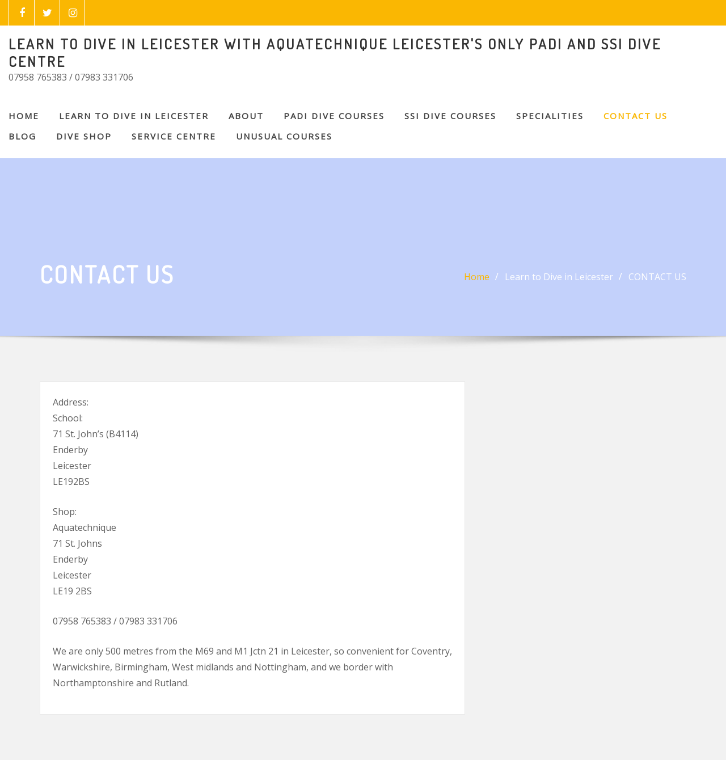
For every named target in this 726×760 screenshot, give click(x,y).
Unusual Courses (284, 136)
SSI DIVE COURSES (450, 115)
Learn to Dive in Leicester (134, 115)
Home (24, 115)
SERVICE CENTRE (174, 136)
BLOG (22, 136)
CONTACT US (635, 115)
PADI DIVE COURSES (334, 115)
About (246, 115)
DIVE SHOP (84, 136)
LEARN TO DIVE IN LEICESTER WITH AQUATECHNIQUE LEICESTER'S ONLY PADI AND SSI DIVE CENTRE (335, 52)
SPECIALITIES (550, 115)
